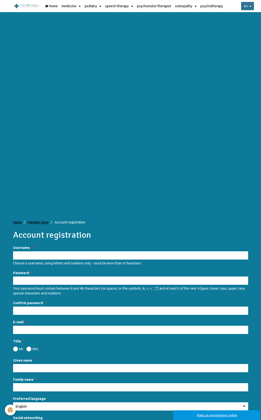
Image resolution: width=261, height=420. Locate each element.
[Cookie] (10, 409)
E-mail (18, 322)
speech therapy (117, 6)
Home (51, 6)
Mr (18, 349)
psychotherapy (211, 6)
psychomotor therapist (154, 6)
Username (21, 248)
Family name (23, 379)
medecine (69, 6)
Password (21, 273)
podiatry (91, 6)
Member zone (38, 222)
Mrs (32, 349)
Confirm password (28, 303)
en (246, 6)
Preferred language (29, 399)
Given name (22, 360)
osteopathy (184, 6)
